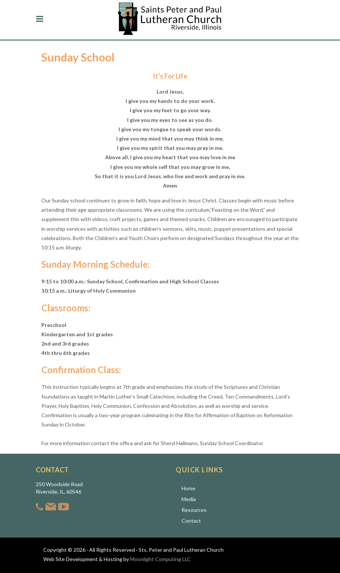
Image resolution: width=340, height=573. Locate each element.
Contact (191, 520)
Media (189, 499)
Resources (194, 510)
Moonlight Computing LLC (160, 559)
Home (188, 488)
